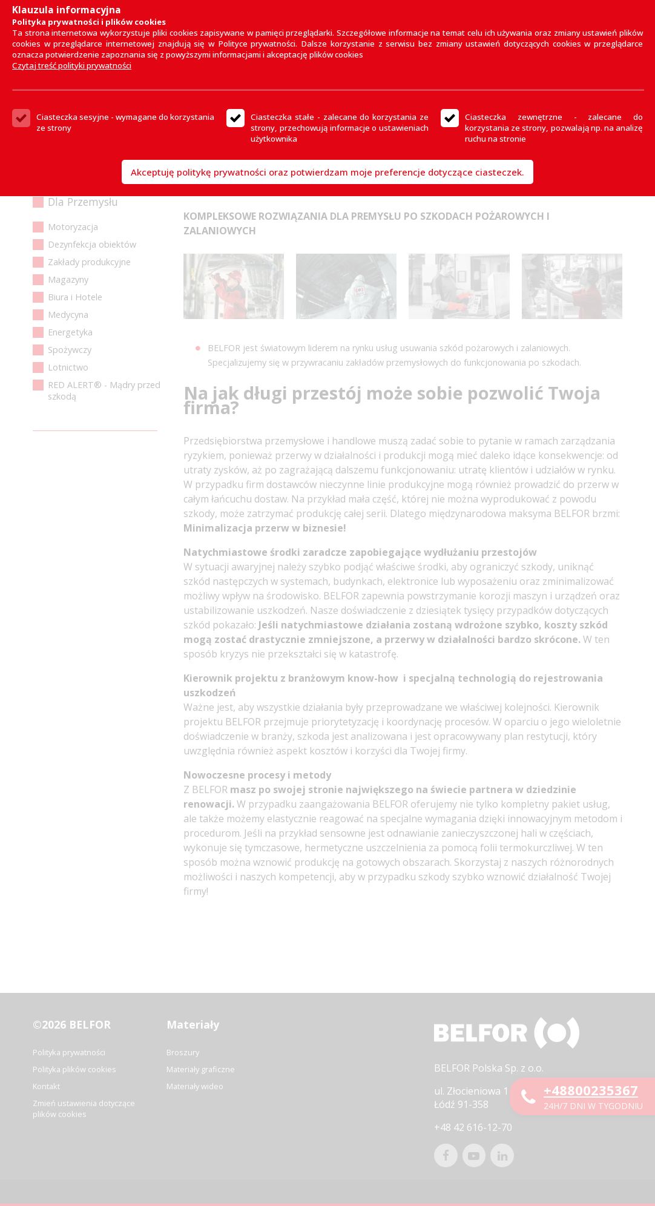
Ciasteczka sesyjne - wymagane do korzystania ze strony (125, 122)
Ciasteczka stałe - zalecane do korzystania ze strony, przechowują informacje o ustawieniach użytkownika (340, 127)
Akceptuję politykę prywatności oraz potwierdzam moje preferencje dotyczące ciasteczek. (327, 172)
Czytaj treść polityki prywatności (71, 65)
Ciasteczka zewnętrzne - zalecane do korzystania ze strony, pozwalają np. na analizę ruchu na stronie (554, 127)
